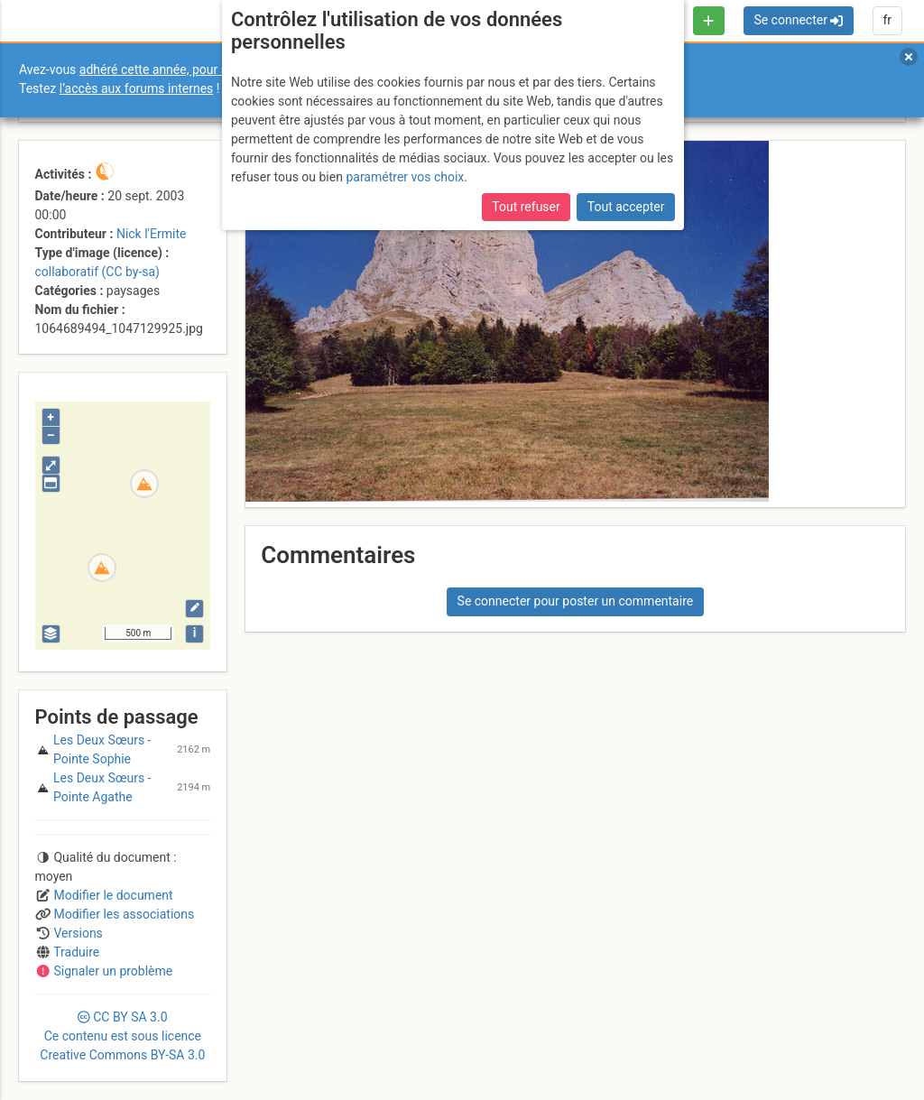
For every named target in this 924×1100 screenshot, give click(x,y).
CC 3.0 (122, 1036)
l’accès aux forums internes (137, 88)
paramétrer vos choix (405, 177)
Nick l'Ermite (151, 233)
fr (887, 20)
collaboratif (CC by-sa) (97, 271)
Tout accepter (626, 206)
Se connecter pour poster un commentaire (575, 601)
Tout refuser (525, 206)
